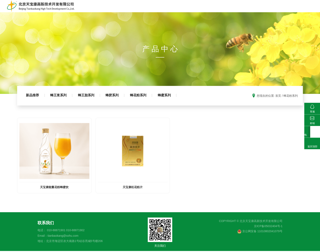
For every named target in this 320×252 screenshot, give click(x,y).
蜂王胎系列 (88, 101)
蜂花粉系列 (142, 101)
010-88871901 (56, 231)
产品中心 (187, 9)
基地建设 (256, 9)
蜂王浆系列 (60, 101)
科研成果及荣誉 (280, 9)
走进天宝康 (167, 9)
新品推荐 (32, 101)
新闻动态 (304, 9)
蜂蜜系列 (169, 101)
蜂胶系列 (115, 101)
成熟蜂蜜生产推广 (213, 9)
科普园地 (238, 9)
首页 (150, 9)
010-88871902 (75, 231)
